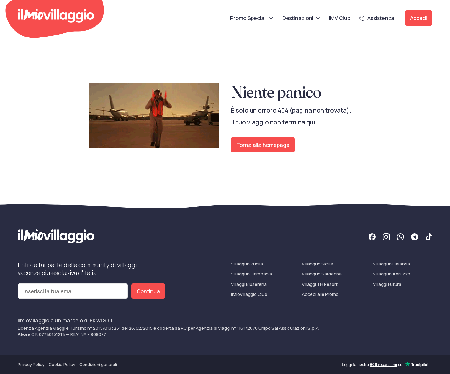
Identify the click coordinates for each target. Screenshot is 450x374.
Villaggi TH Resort (320, 284)
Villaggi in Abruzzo (391, 274)
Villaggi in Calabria (391, 264)
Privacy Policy (31, 364)
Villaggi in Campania (251, 274)
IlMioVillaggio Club (249, 294)
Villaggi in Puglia (247, 264)
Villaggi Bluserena (249, 284)
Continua (148, 291)
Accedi (418, 18)
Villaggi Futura (387, 284)
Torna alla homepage (262, 144)
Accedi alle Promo (320, 294)
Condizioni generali (98, 364)
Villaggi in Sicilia (317, 264)
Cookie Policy (62, 364)
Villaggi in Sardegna (322, 274)
